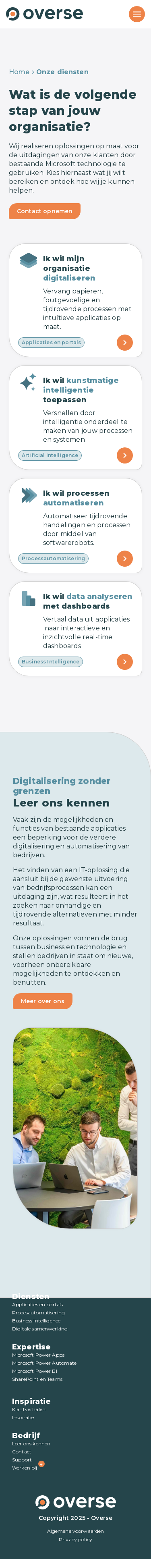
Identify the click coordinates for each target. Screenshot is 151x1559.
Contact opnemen (44, 211)
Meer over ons (42, 1001)
